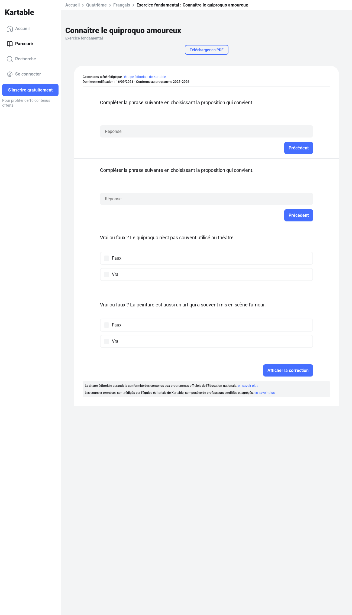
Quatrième (96, 5)
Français (121, 5)
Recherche (21, 59)
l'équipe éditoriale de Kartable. (145, 77)
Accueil (18, 28)
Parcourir (20, 44)
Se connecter (24, 74)
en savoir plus (248, 386)
